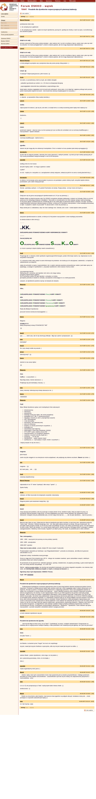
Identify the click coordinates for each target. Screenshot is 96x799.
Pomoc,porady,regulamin (7, 34)
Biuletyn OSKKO (5, 41)
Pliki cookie (72, 1)
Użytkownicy (4, 32)
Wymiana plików (32, 1)
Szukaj (2, 16)
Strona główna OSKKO (7, 47)
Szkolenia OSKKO (5, 38)
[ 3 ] (31, 16)
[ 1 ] (27, 16)
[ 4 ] (33, 16)
